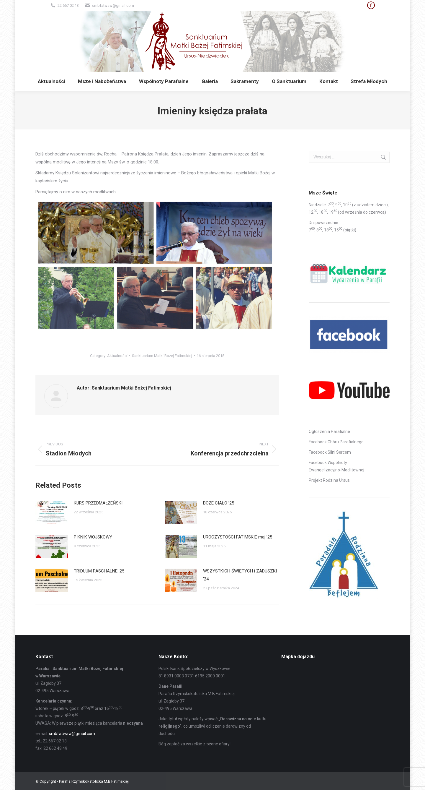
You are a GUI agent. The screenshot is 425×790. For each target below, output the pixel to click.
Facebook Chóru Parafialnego (336, 441)
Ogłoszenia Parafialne (329, 431)
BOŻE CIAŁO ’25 (218, 503)
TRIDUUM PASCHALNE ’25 (99, 571)
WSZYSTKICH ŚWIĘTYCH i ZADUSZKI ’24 (240, 575)
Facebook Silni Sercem (330, 452)
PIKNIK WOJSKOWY (93, 537)
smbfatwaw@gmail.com (72, 733)
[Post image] (51, 512)
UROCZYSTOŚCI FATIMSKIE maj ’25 (237, 537)
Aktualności (117, 355)
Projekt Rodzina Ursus (329, 480)
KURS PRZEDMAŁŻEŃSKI (98, 503)
